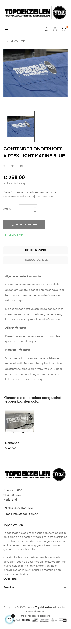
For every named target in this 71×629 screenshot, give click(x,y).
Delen (4, 166)
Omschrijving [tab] (35, 250)
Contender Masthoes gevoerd (18, 443)
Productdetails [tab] (35, 260)
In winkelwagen (24, 224)
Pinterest (21, 166)
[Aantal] (26, 209)
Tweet (12, 166)
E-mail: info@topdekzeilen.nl (21, 514)
